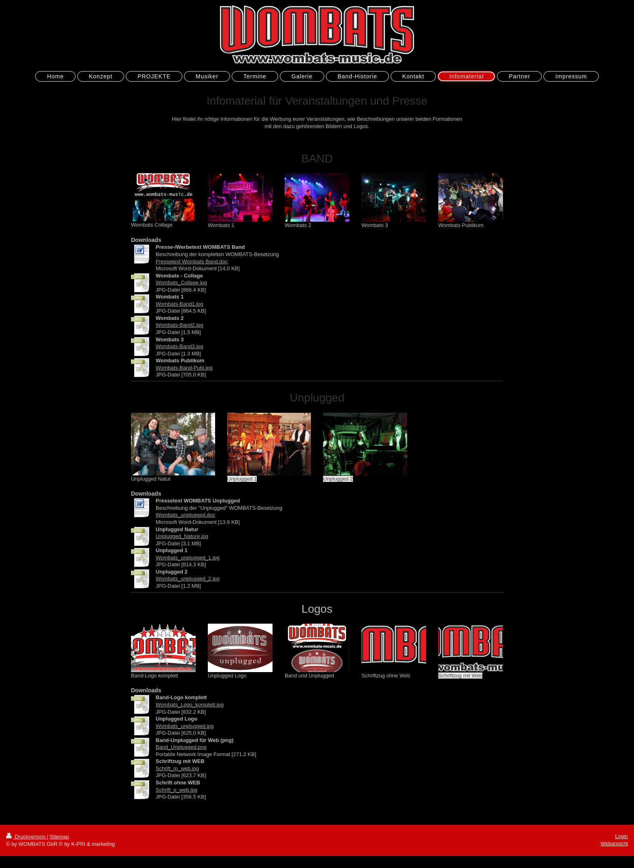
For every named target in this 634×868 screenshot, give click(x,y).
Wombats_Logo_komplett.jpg (190, 705)
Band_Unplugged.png (181, 747)
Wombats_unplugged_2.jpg (188, 579)
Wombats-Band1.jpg (179, 304)
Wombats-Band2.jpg (179, 325)
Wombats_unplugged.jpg (185, 726)
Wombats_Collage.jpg (181, 283)
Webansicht (614, 844)
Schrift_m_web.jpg (177, 768)
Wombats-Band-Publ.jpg (184, 368)
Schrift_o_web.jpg (176, 790)
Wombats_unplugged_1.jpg (188, 558)
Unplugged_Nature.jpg (182, 536)
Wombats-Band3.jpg (179, 346)
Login (621, 836)
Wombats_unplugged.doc (185, 515)
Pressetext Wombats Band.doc (192, 262)
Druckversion (26, 837)
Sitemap (59, 837)
